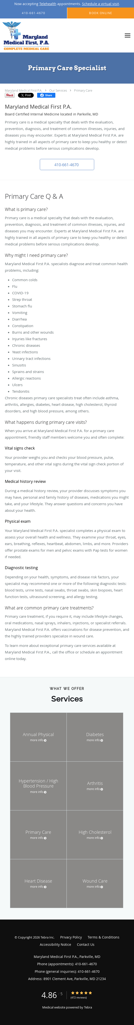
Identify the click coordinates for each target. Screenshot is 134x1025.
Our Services (58, 90)
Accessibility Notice (55, 944)
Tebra (88, 1007)
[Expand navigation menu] (127, 35)
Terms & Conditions (103, 937)
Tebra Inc (47, 937)
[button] (67, 164)
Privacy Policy (71, 937)
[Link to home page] (33, 35)
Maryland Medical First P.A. (23, 90)
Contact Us (85, 944)
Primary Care (83, 90)
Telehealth (47, 3)
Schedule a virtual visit (100, 3)
